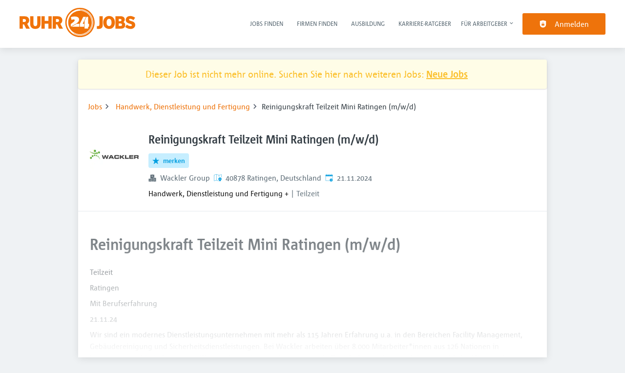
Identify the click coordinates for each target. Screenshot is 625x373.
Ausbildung (368, 23)
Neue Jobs (447, 74)
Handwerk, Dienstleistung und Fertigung (183, 106)
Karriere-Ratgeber (424, 23)
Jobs (95, 106)
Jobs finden (266, 23)
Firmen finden (317, 23)
